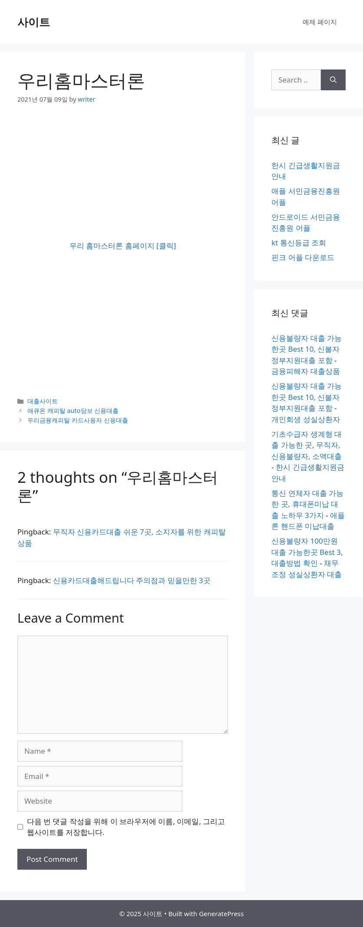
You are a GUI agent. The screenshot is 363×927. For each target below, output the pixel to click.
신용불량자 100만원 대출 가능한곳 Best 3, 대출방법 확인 (307, 552)
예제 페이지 (320, 21)
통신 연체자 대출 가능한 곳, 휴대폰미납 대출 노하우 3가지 (307, 504)
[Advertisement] (122, 179)
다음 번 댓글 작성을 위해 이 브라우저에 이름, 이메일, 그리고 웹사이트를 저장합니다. (126, 827)
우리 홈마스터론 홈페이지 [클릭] (122, 246)
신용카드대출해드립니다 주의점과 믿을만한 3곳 (132, 580)
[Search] (333, 79)
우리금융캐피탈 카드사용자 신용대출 (77, 420)
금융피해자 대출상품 (305, 371)
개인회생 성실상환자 (305, 419)
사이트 (33, 21)
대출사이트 (42, 401)
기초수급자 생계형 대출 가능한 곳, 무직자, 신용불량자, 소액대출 (306, 445)
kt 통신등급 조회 (298, 242)
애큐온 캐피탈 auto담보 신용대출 (73, 410)
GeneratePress (221, 913)
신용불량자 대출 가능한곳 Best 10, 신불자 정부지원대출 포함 (306, 349)
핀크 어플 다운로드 (302, 257)
